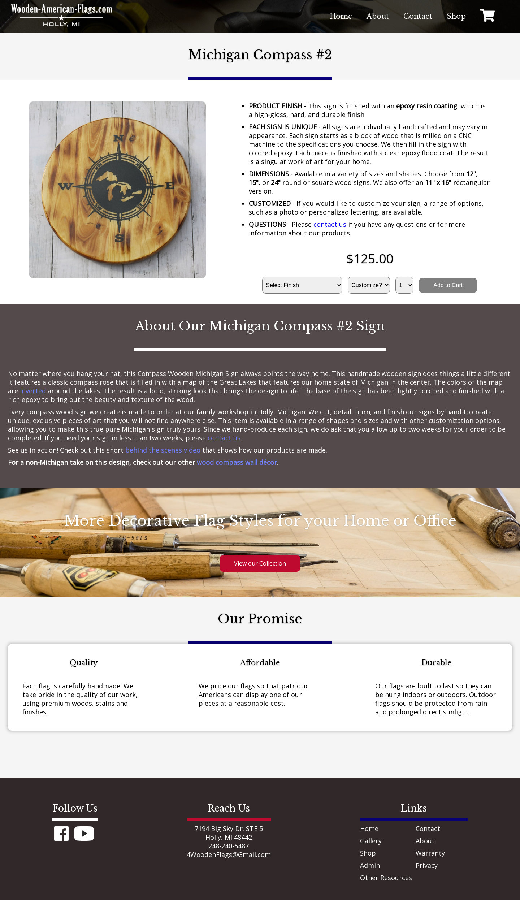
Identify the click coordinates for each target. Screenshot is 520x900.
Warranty (430, 853)
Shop (368, 853)
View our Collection (260, 563)
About (425, 840)
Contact (428, 828)
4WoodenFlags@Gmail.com (229, 854)
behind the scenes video (162, 450)
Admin (370, 865)
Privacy (427, 865)
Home (369, 828)
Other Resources (386, 877)
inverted (33, 390)
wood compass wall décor (237, 462)
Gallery (371, 840)
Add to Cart (448, 285)
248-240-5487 (228, 845)
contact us (329, 224)
